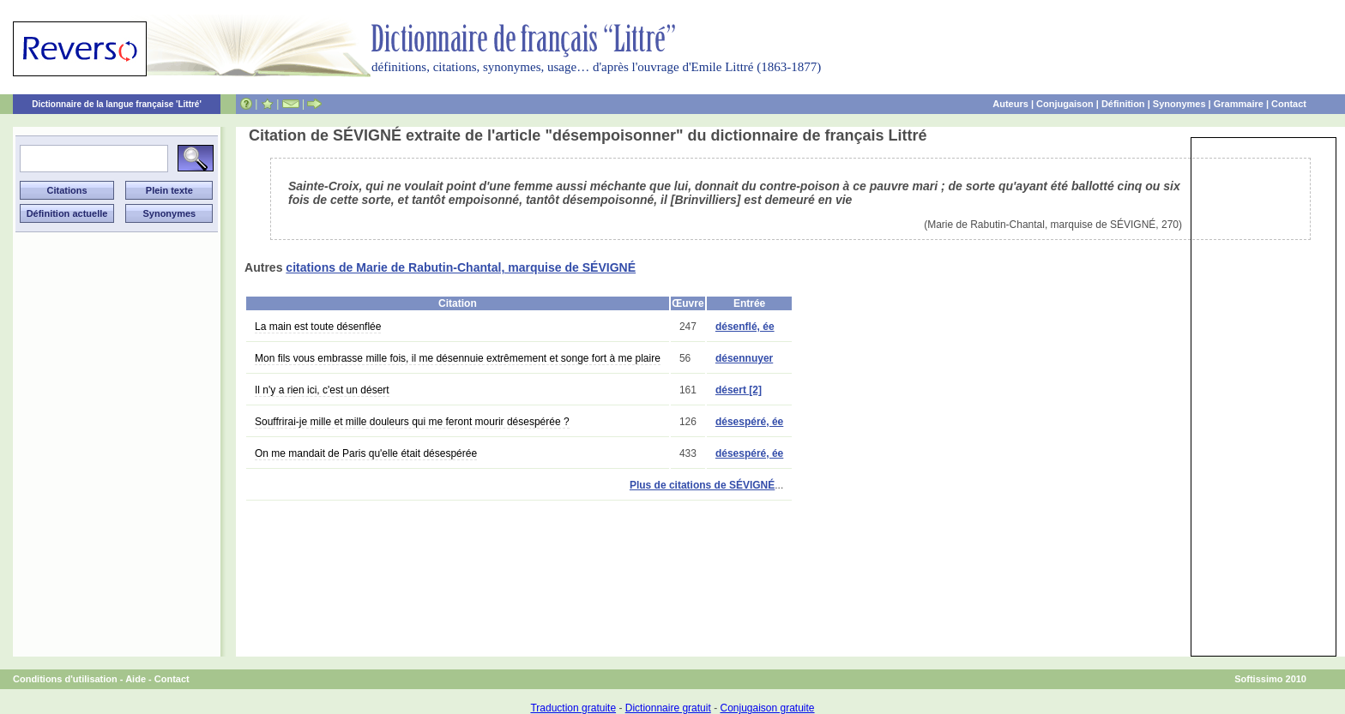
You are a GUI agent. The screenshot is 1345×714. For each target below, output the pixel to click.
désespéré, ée (749, 422)
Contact (1288, 104)
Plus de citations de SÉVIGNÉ (702, 485)
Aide (135, 679)
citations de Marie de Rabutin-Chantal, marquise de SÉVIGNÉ (461, 267)
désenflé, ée (745, 327)
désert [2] (738, 390)
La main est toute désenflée (318, 327)
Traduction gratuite (573, 708)
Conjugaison (1065, 104)
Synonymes (1179, 104)
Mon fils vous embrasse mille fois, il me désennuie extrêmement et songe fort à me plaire (457, 358)
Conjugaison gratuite (767, 708)
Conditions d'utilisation (65, 679)
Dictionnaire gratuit (668, 708)
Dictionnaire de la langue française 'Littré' (117, 104)
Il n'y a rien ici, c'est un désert (322, 390)
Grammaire (1239, 104)
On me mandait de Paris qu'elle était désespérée (366, 453)
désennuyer (744, 358)
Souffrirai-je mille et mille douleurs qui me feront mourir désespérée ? (412, 422)
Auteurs (1010, 104)
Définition (1123, 104)
